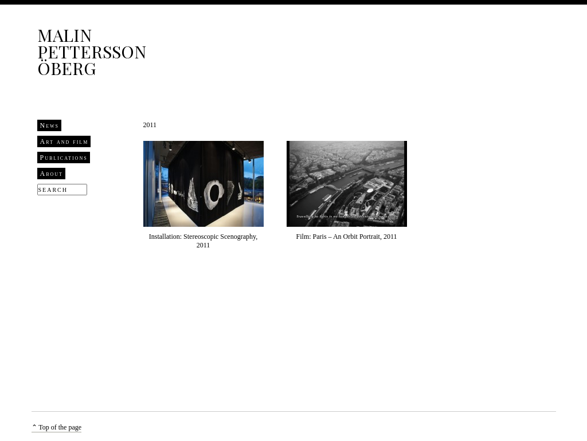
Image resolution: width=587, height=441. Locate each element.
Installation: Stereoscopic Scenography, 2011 (203, 241)
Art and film (64, 141)
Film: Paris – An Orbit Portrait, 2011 (346, 237)
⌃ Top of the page (57, 427)
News (50, 125)
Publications (64, 157)
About (51, 174)
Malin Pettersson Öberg (91, 51)
